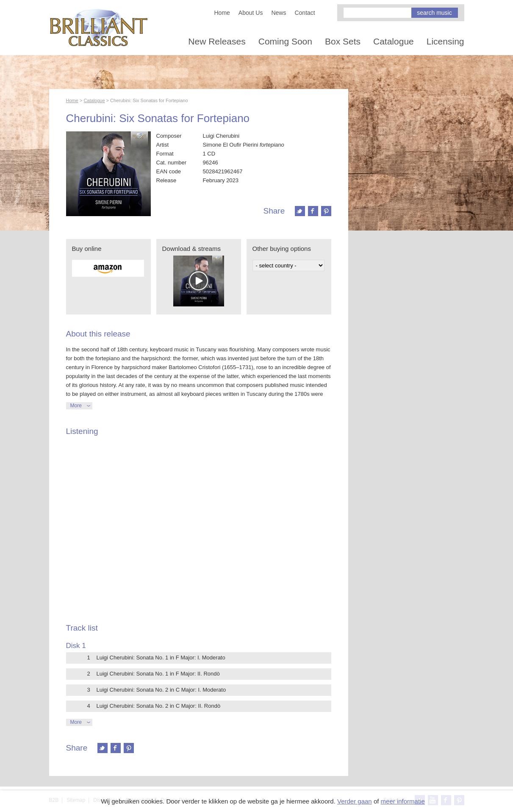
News (278, 12)
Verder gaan (354, 801)
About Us (250, 12)
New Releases (216, 41)
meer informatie (403, 801)
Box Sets (342, 41)
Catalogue (393, 41)
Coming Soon (285, 41)
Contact (304, 12)
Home (222, 12)
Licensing (445, 41)
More (76, 406)
